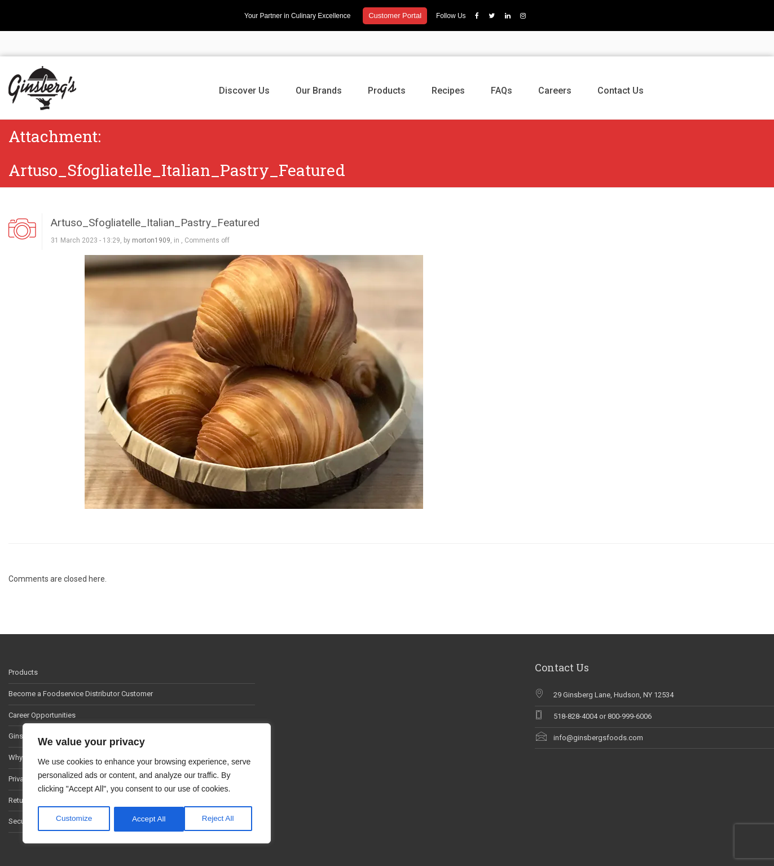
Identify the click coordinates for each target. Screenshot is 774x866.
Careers (554, 65)
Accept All (221, 819)
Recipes (448, 65)
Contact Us (620, 65)
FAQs (501, 65)
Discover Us (244, 65)
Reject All (147, 819)
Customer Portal (394, 15)
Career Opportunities (42, 689)
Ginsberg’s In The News (46, 711)
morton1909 (151, 215)
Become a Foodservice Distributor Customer (80, 668)
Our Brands (319, 65)
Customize (74, 819)
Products (387, 65)
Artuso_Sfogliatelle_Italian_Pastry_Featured (155, 197)
